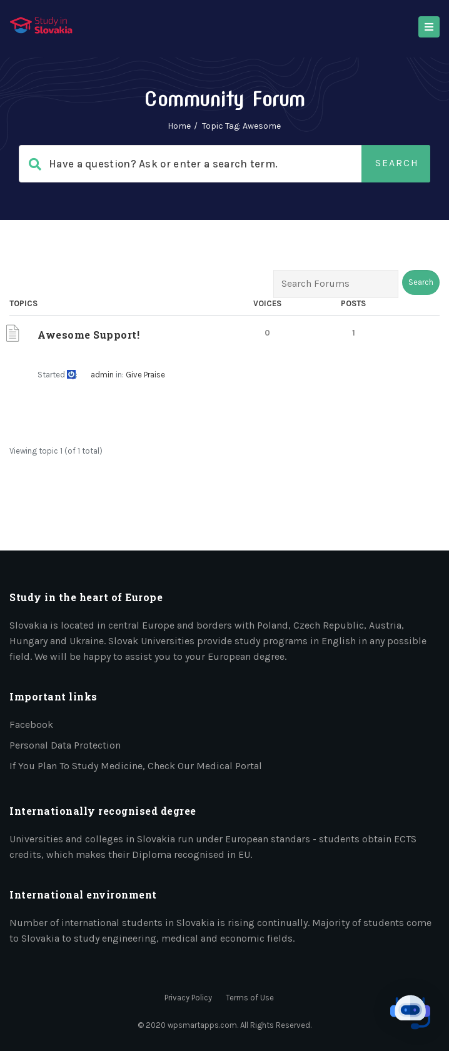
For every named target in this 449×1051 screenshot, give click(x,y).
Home (179, 126)
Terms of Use (250, 997)
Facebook (31, 724)
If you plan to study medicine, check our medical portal (135, 766)
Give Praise (145, 374)
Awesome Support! (88, 334)
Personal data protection (65, 745)
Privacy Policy (188, 997)
